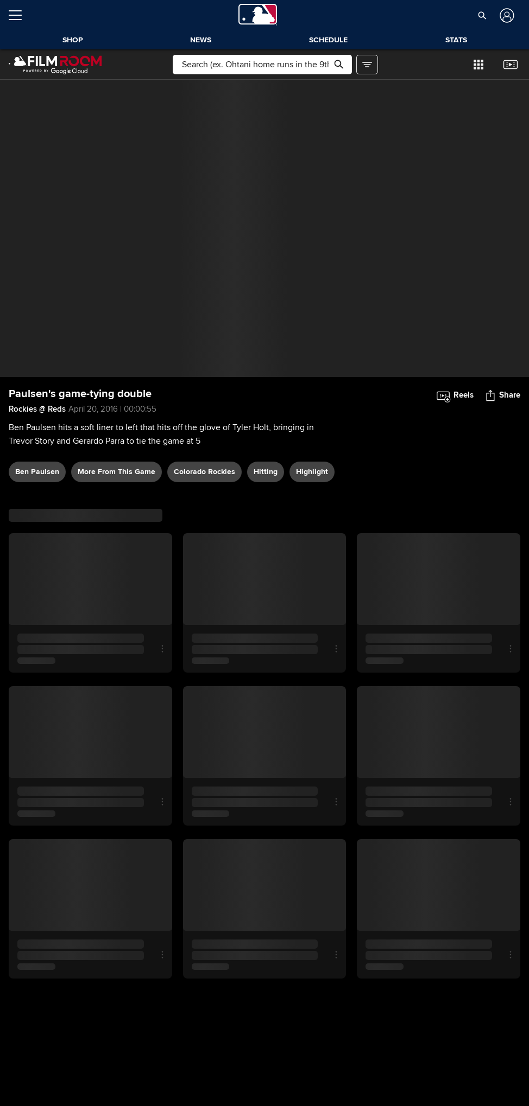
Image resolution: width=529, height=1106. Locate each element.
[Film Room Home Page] (55, 64)
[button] (482, 15)
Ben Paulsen (37, 471)
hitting (266, 471)
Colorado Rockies (204, 471)
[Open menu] (19, 15)
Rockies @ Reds (37, 409)
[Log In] (506, 15)
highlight (312, 471)
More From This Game (116, 471)
